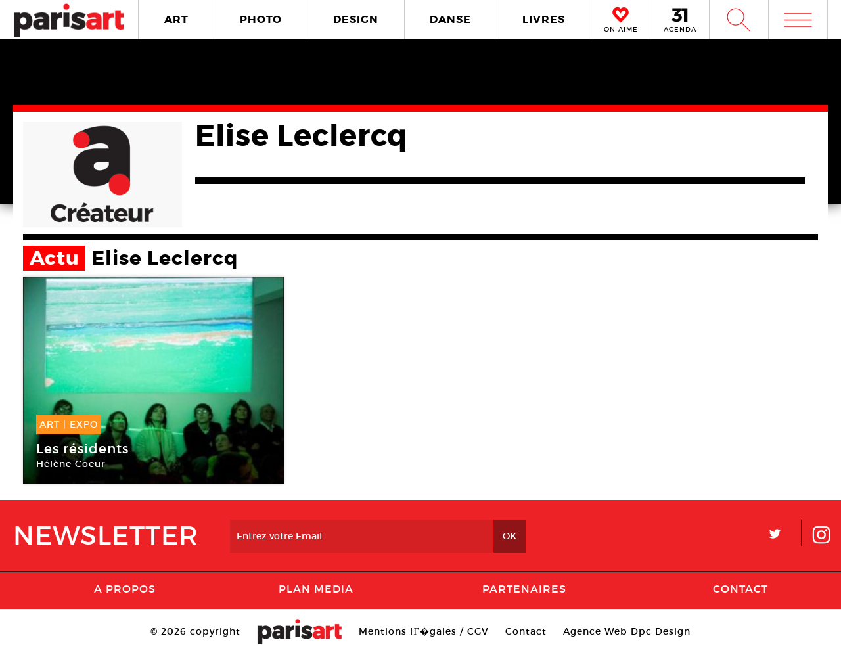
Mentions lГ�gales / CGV (423, 631)
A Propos (125, 588)
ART (176, 19)
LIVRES (543, 19)
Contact (740, 588)
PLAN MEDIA (316, 588)
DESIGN (355, 19)
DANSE (450, 19)
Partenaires (524, 588)
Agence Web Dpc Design (627, 631)
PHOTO (261, 19)
